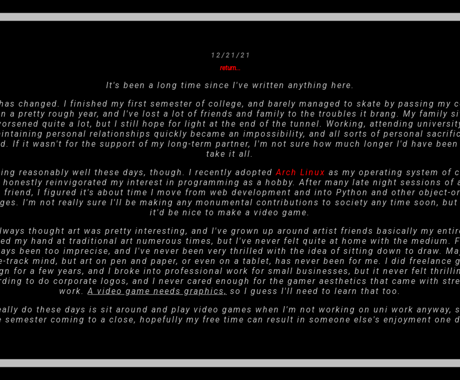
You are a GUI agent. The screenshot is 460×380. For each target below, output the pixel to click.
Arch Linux (300, 172)
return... (230, 67)
